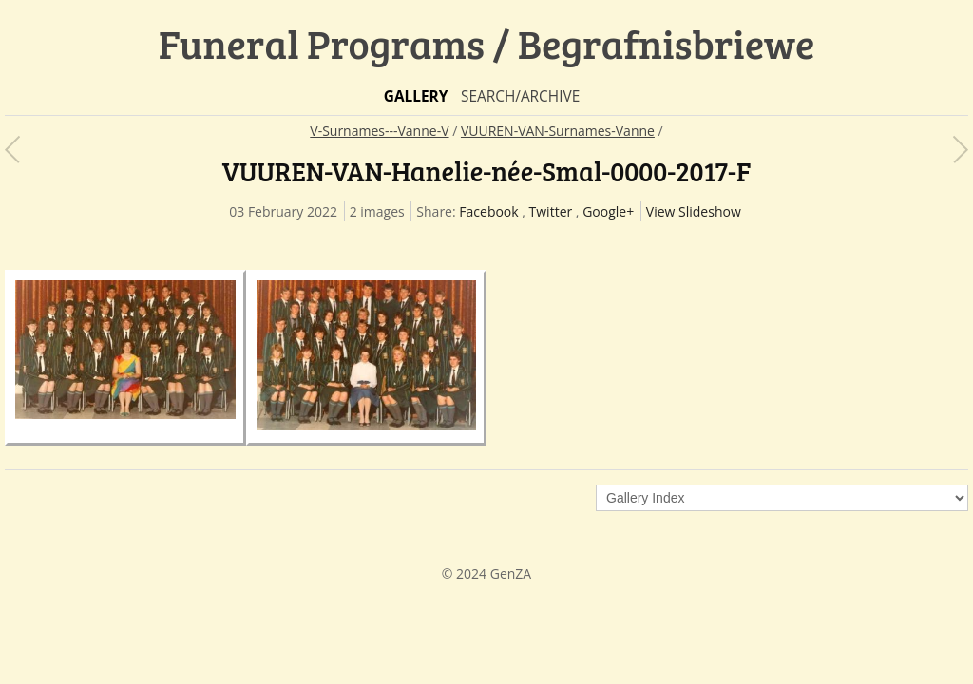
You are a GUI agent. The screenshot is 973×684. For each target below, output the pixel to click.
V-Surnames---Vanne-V (379, 131)
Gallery (416, 96)
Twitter (551, 211)
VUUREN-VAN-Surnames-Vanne (558, 131)
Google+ (608, 211)
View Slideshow (693, 211)
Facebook (488, 211)
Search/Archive (520, 96)
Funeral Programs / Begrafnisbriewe (487, 43)
